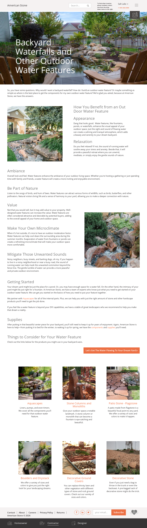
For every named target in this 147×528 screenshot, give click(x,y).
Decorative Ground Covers (79, 478)
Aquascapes (28, 297)
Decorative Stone (123, 477)
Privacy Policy (46, 511)
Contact (11, 511)
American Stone (17, 5)
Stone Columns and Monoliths (79, 404)
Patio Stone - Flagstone (123, 402)
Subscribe (119, 511)
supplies (111, 326)
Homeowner (20, 523)
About (22, 511)
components (97, 326)
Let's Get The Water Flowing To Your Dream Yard (112, 349)
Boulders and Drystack (35, 477)
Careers (32, 511)
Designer (82, 523)
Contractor (53, 523)
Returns (61, 511)
